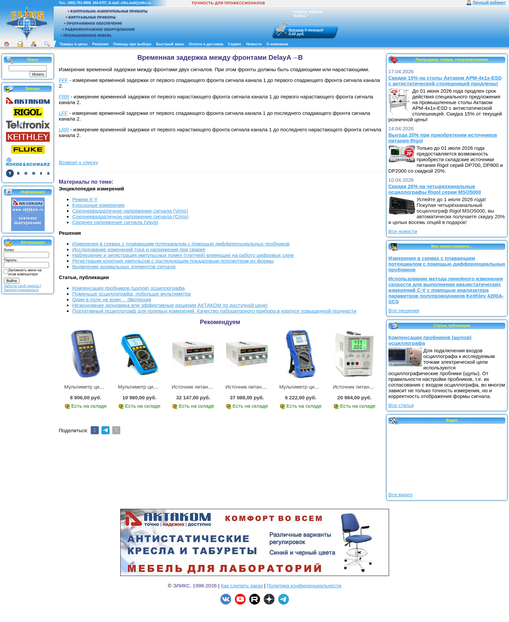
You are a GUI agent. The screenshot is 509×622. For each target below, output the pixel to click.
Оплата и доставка (206, 44)
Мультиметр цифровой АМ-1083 (155, 387)
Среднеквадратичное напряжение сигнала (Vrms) (130, 211)
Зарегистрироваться (21, 290)
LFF (63, 113)
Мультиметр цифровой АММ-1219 (318, 387)
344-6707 (99, 3)
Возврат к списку (78, 162)
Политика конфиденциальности (304, 585)
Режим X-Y (84, 199)
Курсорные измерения (98, 205)
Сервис (234, 44)
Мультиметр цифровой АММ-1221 (103, 387)
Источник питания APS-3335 (258, 387)
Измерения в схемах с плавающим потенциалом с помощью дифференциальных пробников (181, 244)
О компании (277, 44)
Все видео (400, 494)
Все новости (402, 231)
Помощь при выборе (132, 44)
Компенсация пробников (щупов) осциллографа (128, 288)
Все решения (403, 310)
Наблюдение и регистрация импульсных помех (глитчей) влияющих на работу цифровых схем (183, 255)
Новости (254, 44)
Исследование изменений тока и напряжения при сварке (138, 249)
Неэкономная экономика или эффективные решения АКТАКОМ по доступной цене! (170, 305)
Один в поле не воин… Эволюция (111, 299)
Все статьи (401, 405)
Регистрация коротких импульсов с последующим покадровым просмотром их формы (173, 261)
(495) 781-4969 (79, 3)
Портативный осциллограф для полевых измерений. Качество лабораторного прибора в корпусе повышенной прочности (214, 311)
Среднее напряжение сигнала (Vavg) (115, 222)
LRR (64, 129)
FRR (64, 96)
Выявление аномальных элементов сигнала (123, 266)
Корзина (296, 30)
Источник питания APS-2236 (205, 387)
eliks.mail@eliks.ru (136, 3)
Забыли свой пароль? (22, 286)
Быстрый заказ (170, 44)
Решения (100, 44)
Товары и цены (73, 44)
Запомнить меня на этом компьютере (24, 272)
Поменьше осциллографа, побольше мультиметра (131, 294)
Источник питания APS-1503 (366, 387)
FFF (63, 80)
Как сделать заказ (242, 585)
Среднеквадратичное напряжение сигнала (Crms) (130, 216)
